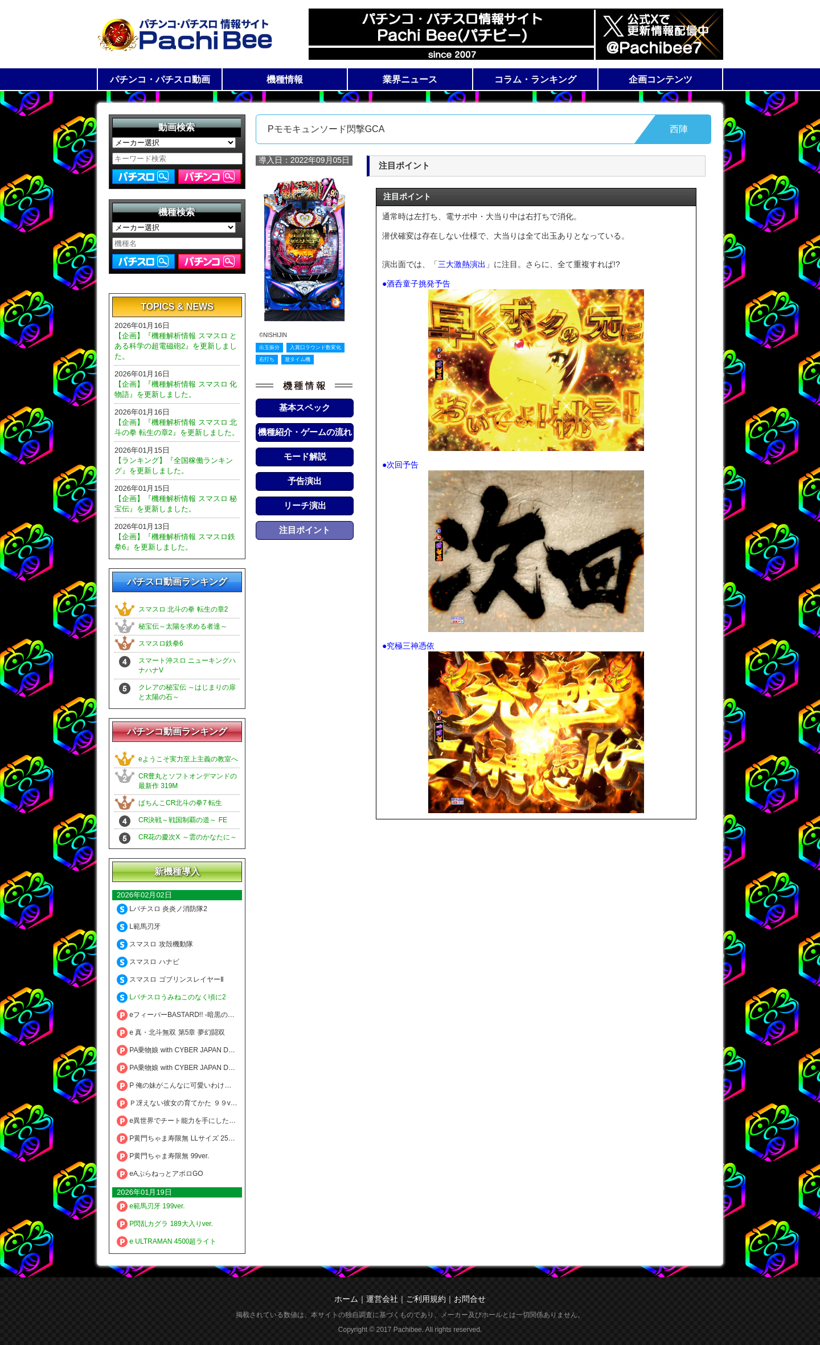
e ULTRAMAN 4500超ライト (167, 1241)
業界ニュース (410, 79)
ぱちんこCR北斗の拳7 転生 (180, 803)
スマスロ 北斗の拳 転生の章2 (183, 609)
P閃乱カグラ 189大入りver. (165, 1224)
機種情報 (284, 79)
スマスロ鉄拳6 (160, 643)
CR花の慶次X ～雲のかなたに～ (187, 837)
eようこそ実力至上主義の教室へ (188, 759)
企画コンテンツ (660, 79)
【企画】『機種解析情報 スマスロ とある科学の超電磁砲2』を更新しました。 (175, 345)
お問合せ (470, 1298)
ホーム (346, 1298)
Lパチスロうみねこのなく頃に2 (171, 997)
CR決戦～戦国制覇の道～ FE (182, 820)
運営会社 (382, 1298)
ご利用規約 (426, 1298)
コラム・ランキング (535, 79)
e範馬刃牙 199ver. (151, 1206)
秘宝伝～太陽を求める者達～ (182, 626)
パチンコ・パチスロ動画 (160, 79)
